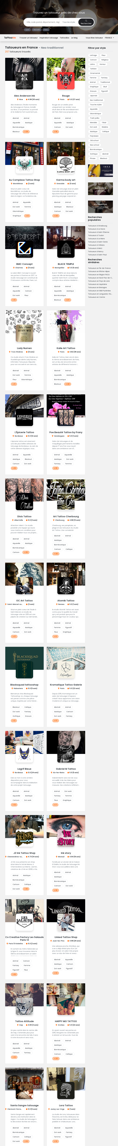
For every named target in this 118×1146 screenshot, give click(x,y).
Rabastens (18, 688)
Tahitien (93, 69)
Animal (26, 118)
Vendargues (59, 436)
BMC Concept (24, 264)
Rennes (61, 604)
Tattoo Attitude (24, 1021)
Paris (46, 30)
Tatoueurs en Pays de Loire (99, 281)
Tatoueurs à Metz (95, 248)
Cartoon (57, 127)
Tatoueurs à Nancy (95, 251)
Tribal (104, 122)
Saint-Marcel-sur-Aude (17, 604)
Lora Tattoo (66, 1105)
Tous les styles (96, 104)
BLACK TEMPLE (66, 264)
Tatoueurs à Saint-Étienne (98, 232)
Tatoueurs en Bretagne (97, 287)
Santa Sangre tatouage (24, 1105)
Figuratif (68, 627)
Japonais (93, 95)
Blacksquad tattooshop (24, 684)
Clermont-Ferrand (15, 1109)
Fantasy (57, 464)
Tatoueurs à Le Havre (96, 229)
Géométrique (18, 211)
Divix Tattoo (24, 516)
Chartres (19, 268)
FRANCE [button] (108, 3)
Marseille (37, 30)
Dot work (69, 127)
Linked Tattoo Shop (66, 937)
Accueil (8, 37)
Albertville (18, 520)
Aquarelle (16, 122)
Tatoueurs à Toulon (96, 235)
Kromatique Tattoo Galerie (66, 684)
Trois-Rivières (17, 352)
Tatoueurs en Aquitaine (97, 284)
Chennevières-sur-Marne (18, 857)
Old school (94, 140)
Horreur (103, 64)
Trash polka (94, 118)
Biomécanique (18, 127)
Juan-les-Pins (58, 941)
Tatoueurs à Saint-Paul (97, 255)
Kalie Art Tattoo (66, 348)
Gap (21, 1025)
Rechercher (86, 22)
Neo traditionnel (96, 100)
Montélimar (18, 183)
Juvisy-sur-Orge (57, 1109)
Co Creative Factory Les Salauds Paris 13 (24, 939)
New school (94, 145)
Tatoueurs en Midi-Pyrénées (99, 291)
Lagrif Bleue (24, 768)
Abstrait (16, 118)
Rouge (66, 95)
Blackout (16, 131)
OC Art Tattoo (24, 600)
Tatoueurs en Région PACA (98, 274)
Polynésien (94, 136)
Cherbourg (59, 520)
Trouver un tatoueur (28, 3)
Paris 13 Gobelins (16, 943)
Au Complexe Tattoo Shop (24, 179)
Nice (21, 99)
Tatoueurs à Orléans (96, 245)
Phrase (92, 158)
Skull (105, 87)
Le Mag (74, 3)
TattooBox (64, 3)
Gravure (28, 716)
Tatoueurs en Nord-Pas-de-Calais (101, 278)
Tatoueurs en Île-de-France (99, 268)
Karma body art (65, 179)
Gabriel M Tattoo (66, 768)
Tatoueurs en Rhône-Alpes (99, 271)
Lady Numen (24, 348)
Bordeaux (19, 436)
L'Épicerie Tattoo (24, 432)
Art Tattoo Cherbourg (66, 516)
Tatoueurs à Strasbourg (97, 226)
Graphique (17, 216)
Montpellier (59, 268)
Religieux (105, 60)
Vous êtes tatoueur (94, 3)
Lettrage (93, 55)
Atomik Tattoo (65, 600)
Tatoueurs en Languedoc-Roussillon (102, 294)
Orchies (61, 1025)
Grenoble (60, 183)
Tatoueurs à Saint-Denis (98, 242)
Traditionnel (105, 82)
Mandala (93, 122)
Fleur (26, 295)
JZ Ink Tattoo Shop (24, 853)
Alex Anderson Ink (24, 95)
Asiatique (28, 122)
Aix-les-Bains (58, 772)
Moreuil (61, 857)
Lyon (27, 30)
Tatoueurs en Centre (96, 297)
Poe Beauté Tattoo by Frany (65, 432)
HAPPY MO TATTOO (66, 1021)
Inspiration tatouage (49, 3)
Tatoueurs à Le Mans (96, 238)
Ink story (66, 853)
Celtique (69, 549)
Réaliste (105, 127)
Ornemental (95, 73)
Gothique (16, 716)
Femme (28, 207)
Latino (92, 64)
